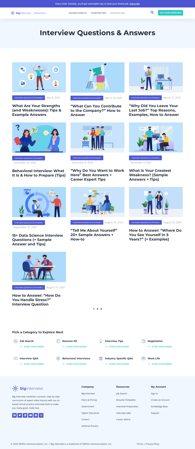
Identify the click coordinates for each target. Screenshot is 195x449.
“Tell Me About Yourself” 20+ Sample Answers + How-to (94, 234)
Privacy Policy (152, 443)
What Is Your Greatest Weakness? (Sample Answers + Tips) (150, 175)
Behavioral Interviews (76, 358)
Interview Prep (98, 13)
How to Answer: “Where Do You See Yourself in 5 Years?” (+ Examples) (155, 234)
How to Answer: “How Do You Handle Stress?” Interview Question (36, 299)
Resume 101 (69, 341)
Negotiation (155, 341)
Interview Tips (114, 341)
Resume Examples (78, 13)
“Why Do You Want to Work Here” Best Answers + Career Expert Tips (97, 175)
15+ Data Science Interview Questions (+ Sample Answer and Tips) (37, 239)
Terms (140, 443)
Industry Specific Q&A (119, 358)
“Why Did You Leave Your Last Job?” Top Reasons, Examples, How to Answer (154, 110)
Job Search (27, 341)
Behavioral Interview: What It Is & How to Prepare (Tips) (39, 173)
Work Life (154, 358)
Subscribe (135, 3)
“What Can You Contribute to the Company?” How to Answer (96, 110)
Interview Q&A (117, 13)
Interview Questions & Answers (28, 97)
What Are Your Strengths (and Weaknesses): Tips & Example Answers (36, 110)
